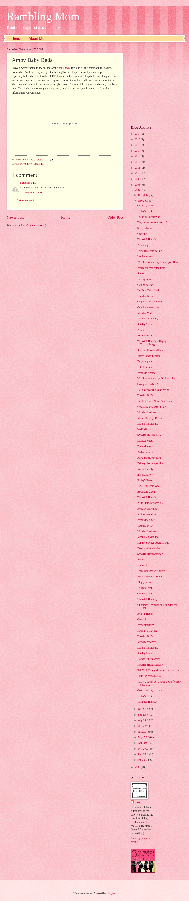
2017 (138, 133)
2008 (138, 184)
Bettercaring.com (146, 491)
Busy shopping (145, 361)
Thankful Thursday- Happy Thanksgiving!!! (151, 343)
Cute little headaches (148, 307)
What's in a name (146, 372)
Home (16, 38)
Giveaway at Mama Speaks (151, 406)
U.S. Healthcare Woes (148, 485)
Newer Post (15, 217)
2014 (138, 150)
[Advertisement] (38, 83)
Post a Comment (25, 200)
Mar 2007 (143, 748)
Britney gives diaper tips (150, 463)
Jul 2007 (143, 726)
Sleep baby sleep (146, 228)
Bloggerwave (144, 582)
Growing (142, 233)
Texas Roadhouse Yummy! (151, 570)
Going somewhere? (147, 384)
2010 (138, 173)
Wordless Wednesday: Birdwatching (156, 378)
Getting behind (145, 284)
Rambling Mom (43, 16)
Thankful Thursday (147, 239)
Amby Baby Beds (146, 452)
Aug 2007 (143, 720)
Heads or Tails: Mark (148, 290)
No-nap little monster (148, 659)
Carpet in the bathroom (149, 301)
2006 (138, 767)
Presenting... (143, 245)
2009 (138, 179)
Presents (141, 330)
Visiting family (145, 469)
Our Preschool (144, 593)
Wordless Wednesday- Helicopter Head (157, 262)
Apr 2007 (143, 743)
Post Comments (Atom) (33, 225)
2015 (138, 145)
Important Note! (145, 474)
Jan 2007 (143, 760)
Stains (140, 273)
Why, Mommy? (145, 625)
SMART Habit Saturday (150, 435)
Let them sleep (145, 256)
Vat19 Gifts (143, 429)
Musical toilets (145, 440)
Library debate (145, 279)
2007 (138, 190)
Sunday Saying (145, 324)
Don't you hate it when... (150, 548)
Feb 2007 (143, 754)
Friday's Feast (144, 211)
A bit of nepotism (146, 514)
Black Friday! (144, 335)
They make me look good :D (152, 222)
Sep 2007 (143, 714)
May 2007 (143, 737)
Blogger (111, 893)
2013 (138, 156)
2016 (138, 139)
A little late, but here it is (150, 502)
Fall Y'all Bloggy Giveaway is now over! (159, 670)
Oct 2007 (143, 709)
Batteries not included (148, 355)
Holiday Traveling (147, 508)
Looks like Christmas (148, 216)
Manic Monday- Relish (149, 418)
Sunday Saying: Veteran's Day (153, 542)
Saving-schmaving (147, 630)
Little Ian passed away (149, 676)
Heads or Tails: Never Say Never (154, 401)
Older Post (115, 217)
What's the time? (146, 519)
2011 (138, 167)
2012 (138, 162)
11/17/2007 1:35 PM (31, 192)
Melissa (24, 182)
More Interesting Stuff (32, 163)
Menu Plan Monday (147, 318)
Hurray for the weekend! (150, 576)
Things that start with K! (150, 250)
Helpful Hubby (145, 613)
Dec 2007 (143, 195)
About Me (36, 38)
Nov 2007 (143, 200)
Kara (138, 802)
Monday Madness (146, 313)
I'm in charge (144, 446)
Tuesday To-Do (145, 296)
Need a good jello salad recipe (153, 389)
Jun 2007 (143, 731)
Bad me (141, 559)
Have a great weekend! (149, 457)
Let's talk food (144, 367)
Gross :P (141, 619)
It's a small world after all (150, 350)
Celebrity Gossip (146, 205)
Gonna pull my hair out (149, 690)
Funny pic (142, 565)
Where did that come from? (151, 267)
